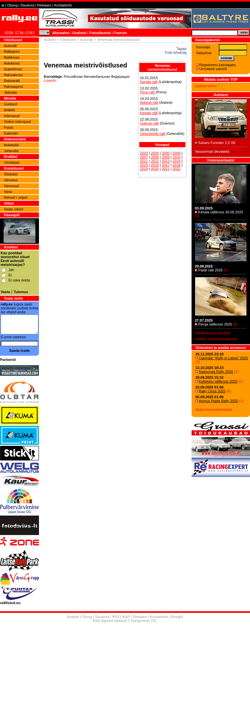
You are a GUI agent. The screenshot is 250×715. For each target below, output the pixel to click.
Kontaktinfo (63, 5)
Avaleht (50, 40)
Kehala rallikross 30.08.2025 (220, 212)
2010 (176, 157)
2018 (176, 165)
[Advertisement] (125, 669)
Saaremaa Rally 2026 (216, 372)
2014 (176, 161)
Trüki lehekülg (176, 52)
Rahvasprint (13, 87)
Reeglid (177, 617)
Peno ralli (147, 92)
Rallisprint (11, 52)
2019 (144, 169)
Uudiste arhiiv (206, 86)
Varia (8, 192)
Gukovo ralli (149, 123)
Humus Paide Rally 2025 (218, 401)
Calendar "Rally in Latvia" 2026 (223, 358)
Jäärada (10, 92)
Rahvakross (13, 75)
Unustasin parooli (213, 69)
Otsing (12, 5)
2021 (165, 169)
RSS (115, 617)
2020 (154, 169)
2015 (144, 165)
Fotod (8, 127)
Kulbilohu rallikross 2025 (218, 381)
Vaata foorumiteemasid (213, 409)
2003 (144, 153)
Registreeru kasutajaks (217, 65)
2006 (176, 153)
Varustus (11, 180)
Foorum (120, 33)
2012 (154, 161)
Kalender (11, 133)
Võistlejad (11, 162)
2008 (154, 157)
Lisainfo (50, 80)
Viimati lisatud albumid (212, 333)
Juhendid (11, 151)
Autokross (12, 63)
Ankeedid (11, 145)
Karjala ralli (148, 82)
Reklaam (44, 5)
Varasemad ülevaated (212, 151)
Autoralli (10, 46)
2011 (144, 161)
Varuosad (11, 186)
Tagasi (181, 49)
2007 (144, 157)
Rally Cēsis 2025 (212, 391)
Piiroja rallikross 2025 (215, 324)
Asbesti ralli (149, 102)
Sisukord (27, 5)
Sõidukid (11, 174)
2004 (154, 153)
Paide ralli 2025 (210, 270)
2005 (165, 153)
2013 (165, 161)
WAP (126, 617)
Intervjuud (11, 116)
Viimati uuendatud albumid (216, 339)
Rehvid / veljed (15, 197)
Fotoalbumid (100, 33)
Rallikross (11, 57)
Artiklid (9, 110)
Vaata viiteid (13, 209)
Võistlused (68, 40)
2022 (176, 169)
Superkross (13, 69)
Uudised (79, 33)
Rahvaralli (12, 81)
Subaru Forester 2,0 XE (217, 143)
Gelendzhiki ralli (152, 134)
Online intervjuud (17, 122)
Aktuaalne (60, 33)
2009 (165, 157)
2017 (165, 165)
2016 (154, 165)
